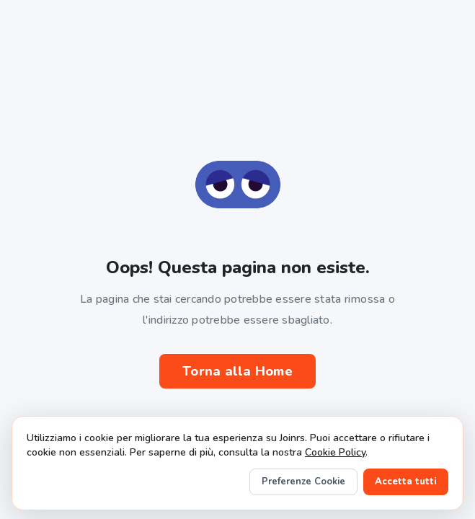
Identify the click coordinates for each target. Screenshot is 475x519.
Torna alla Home (237, 371)
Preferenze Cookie (303, 481)
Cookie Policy (335, 452)
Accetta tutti (406, 481)
